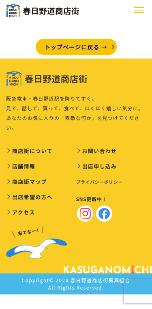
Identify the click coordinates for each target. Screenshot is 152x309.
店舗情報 (23, 167)
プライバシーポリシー (99, 182)
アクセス (23, 213)
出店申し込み (99, 167)
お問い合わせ (99, 152)
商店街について (32, 152)
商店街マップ (29, 182)
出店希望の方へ (32, 198)
